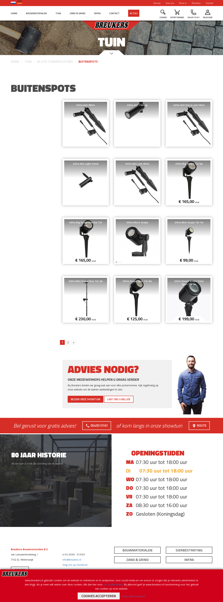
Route (199, 425)
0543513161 (96, 425)
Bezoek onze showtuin (91, 399)
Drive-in (182, 3)
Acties (134, 13)
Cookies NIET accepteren (133, 596)
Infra (97, 13)
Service (156, 3)
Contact (209, 3)
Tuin (58, 13)
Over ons (170, 3)
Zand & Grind (77, 13)
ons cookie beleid (113, 584)
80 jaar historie (38, 455)
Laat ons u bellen (134, 399)
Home (14, 13)
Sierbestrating (189, 550)
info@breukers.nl (72, 559)
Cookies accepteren (98, 596)
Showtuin (196, 3)
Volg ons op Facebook (75, 564)
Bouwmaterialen (36, 13)
